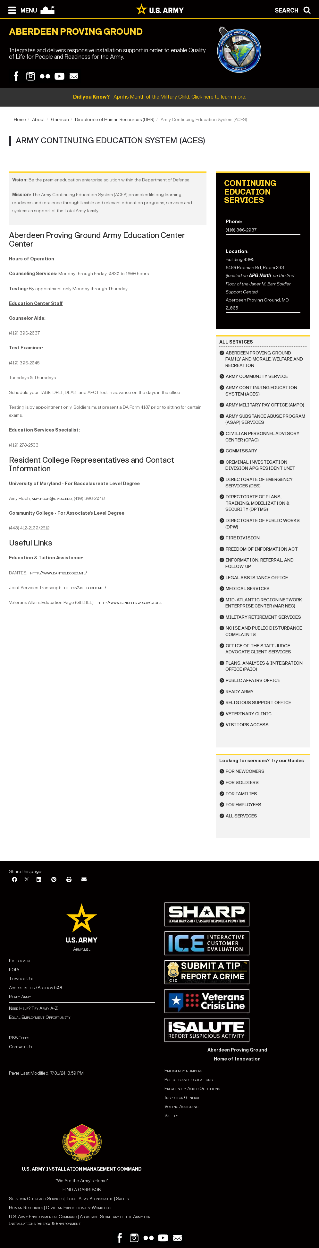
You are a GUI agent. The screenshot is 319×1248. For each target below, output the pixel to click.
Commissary (241, 451)
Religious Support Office (258, 702)
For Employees (243, 804)
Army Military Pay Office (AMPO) (265, 405)
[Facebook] (14, 880)
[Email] (84, 880)
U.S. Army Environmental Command (43, 1216)
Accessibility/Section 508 (35, 988)
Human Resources (26, 1207)
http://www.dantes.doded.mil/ (58, 573)
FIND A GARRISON (82, 1189)
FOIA (14, 970)
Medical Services (248, 588)
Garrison (60, 119)
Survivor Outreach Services (36, 1198)
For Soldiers (242, 782)
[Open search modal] (294, 9)
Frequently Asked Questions (192, 1088)
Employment (20, 961)
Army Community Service (257, 376)
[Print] (68, 880)
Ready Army (240, 691)
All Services (241, 816)
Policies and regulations (188, 1079)
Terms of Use (21, 979)
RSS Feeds (19, 1038)
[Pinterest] (53, 880)
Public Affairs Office (253, 680)
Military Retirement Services (263, 617)
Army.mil (81, 949)
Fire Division (243, 538)
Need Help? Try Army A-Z (33, 1008)
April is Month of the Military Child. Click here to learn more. (159, 97)
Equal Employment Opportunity (40, 1017)
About (38, 119)
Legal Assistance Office (257, 577)
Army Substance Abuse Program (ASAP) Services (265, 419)
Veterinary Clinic (249, 714)
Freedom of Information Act (262, 549)
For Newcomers (245, 771)
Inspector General (182, 1097)
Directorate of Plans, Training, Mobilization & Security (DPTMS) (257, 503)
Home (20, 119)
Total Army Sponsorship (89, 1198)
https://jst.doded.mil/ (85, 587)
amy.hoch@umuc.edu (52, 498)
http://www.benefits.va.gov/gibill (129, 602)
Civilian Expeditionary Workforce (79, 1207)
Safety (171, 1115)
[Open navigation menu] (21, 9)
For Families (241, 794)
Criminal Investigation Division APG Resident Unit (260, 465)
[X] (26, 880)
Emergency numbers (183, 1070)
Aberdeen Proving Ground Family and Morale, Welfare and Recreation (264, 359)
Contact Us (20, 1047)
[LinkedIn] (38, 880)
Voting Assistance (182, 1106)
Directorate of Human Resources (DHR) (115, 119)
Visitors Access (247, 725)
